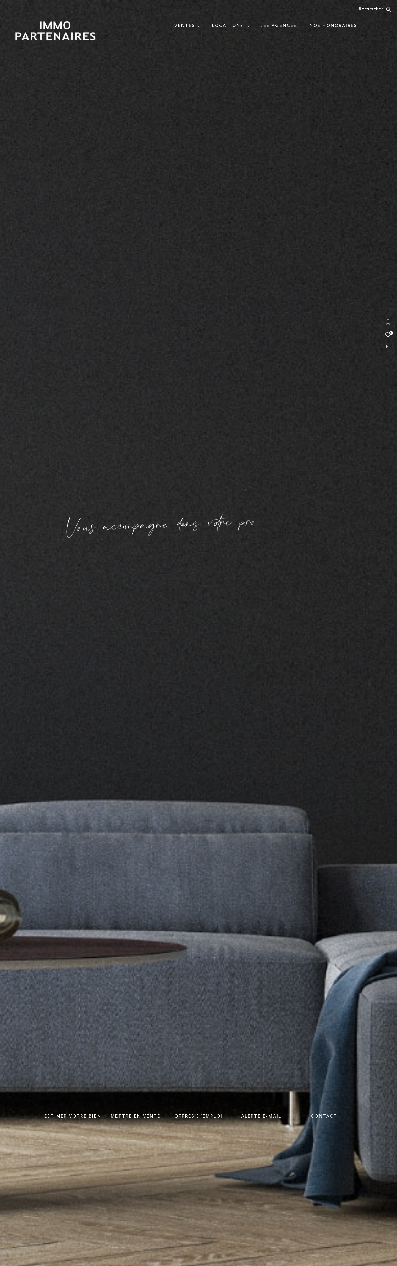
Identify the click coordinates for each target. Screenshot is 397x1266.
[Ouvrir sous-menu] (199, 26)
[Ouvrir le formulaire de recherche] (375, 9)
